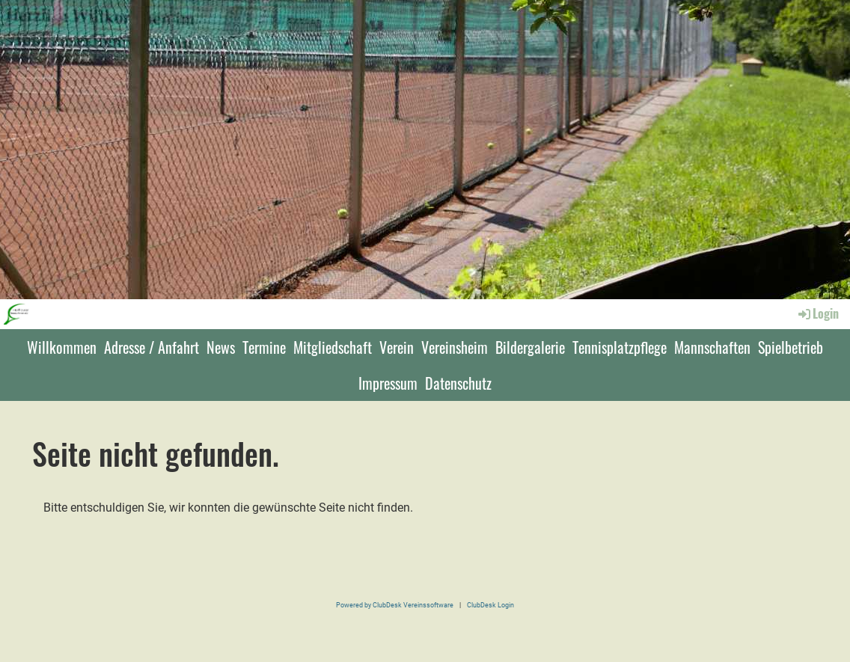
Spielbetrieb (790, 347)
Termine (264, 347)
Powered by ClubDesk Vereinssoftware (394, 605)
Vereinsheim (454, 347)
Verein (396, 347)
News (221, 347)
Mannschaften (712, 347)
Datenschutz (458, 383)
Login (817, 313)
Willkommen (62, 347)
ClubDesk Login (490, 605)
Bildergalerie (530, 347)
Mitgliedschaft (332, 347)
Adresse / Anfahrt (151, 347)
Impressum (388, 383)
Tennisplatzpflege (619, 347)
